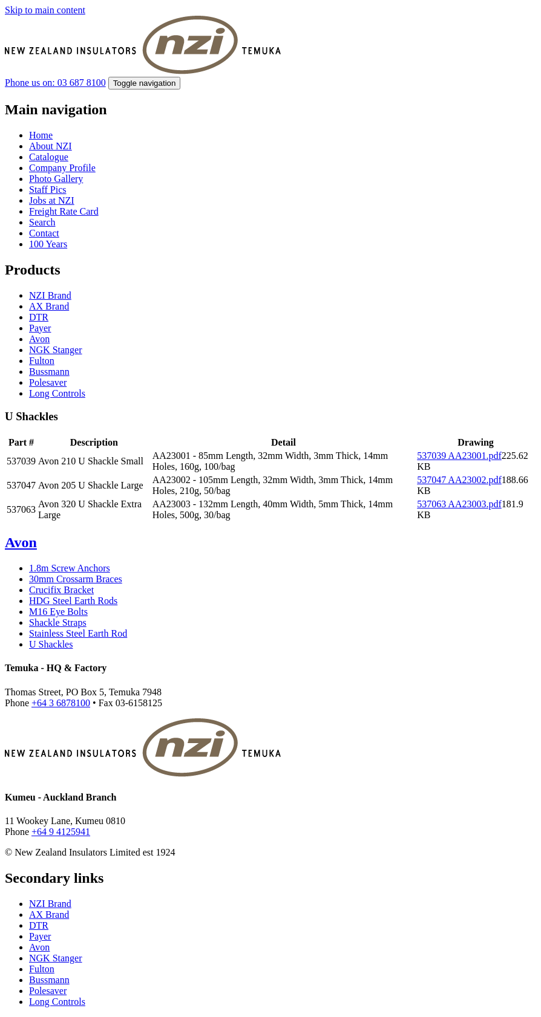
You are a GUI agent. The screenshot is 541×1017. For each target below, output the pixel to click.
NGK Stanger (55, 350)
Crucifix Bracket (61, 590)
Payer (40, 328)
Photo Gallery (56, 179)
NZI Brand (50, 295)
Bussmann (49, 371)
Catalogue (48, 157)
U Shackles (51, 644)
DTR (38, 317)
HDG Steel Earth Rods (73, 601)
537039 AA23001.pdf (459, 455)
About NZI (50, 146)
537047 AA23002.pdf (459, 480)
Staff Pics (47, 189)
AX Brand (49, 306)
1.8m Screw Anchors (69, 568)
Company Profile (62, 168)
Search (42, 222)
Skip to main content (45, 10)
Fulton (41, 361)
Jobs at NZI (51, 200)
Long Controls (57, 393)
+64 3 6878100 (60, 703)
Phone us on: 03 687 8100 (55, 82)
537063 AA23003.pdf (459, 504)
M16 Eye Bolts (58, 611)
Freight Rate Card (64, 211)
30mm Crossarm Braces (75, 579)
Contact (44, 233)
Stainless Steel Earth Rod (78, 633)
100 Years (48, 244)
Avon (39, 339)
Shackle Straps (58, 622)
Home (41, 135)
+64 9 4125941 (60, 832)
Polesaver (48, 382)
